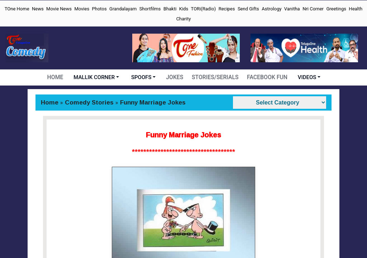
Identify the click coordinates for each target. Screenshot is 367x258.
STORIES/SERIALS (216, 77)
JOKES (176, 77)
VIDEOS (305, 77)
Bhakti (169, 8)
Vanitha (292, 8)
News (38, 8)
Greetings (336, 8)
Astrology (271, 8)
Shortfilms (150, 8)
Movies (81, 8)
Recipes (227, 8)
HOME (56, 77)
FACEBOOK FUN (266, 77)
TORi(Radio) (203, 8)
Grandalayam (123, 8)
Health (355, 8)
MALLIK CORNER (95, 77)
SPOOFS (143, 77)
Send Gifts (248, 8)
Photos (99, 8)
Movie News (59, 8)
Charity (183, 18)
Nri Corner (313, 8)
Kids (183, 8)
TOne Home (17, 8)
